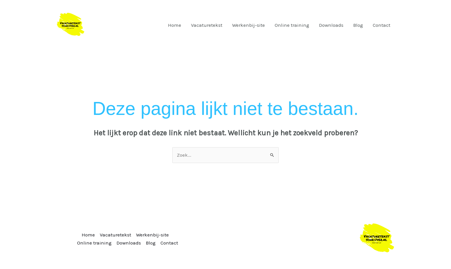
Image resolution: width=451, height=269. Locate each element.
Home (174, 25)
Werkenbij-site (248, 25)
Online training (292, 25)
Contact (381, 25)
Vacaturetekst (206, 25)
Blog (358, 25)
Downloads (331, 25)
